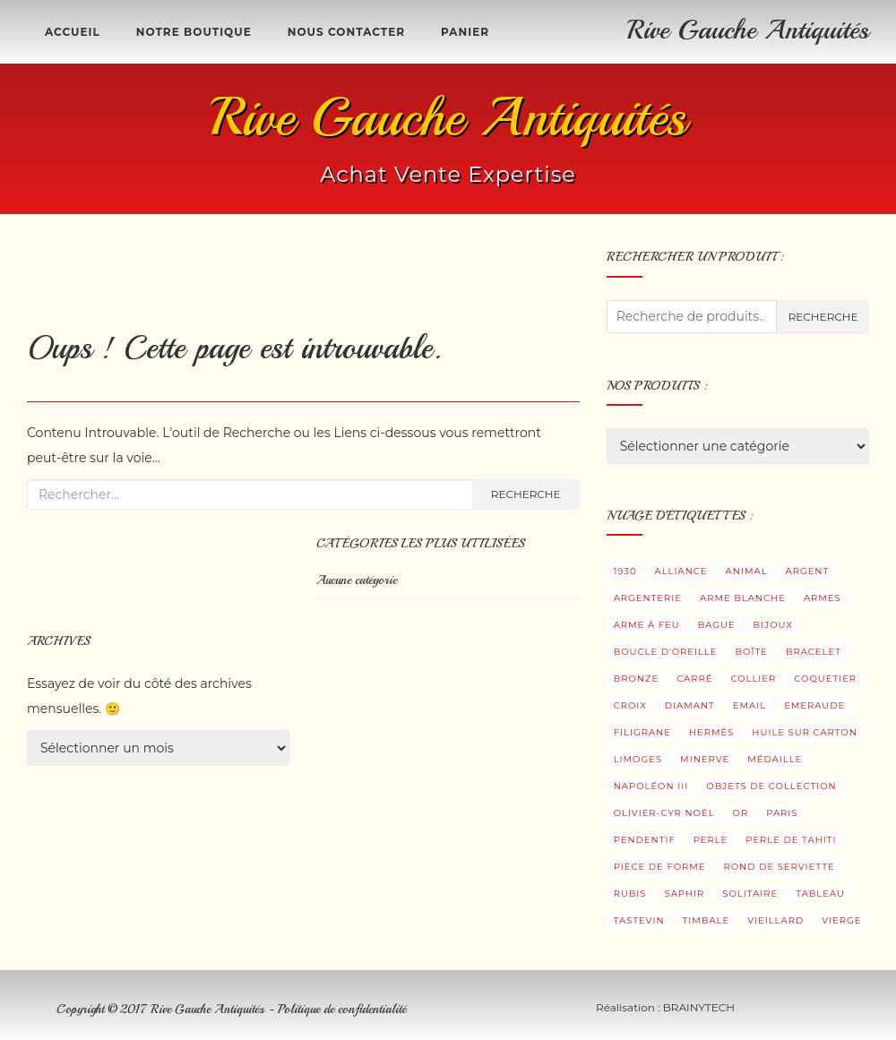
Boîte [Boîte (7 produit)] (752, 652)
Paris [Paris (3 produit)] (781, 813)
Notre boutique (194, 32)
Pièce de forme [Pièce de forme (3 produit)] (660, 866)
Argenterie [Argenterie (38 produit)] (648, 598)
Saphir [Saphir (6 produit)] (685, 893)
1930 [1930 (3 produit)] (625, 571)
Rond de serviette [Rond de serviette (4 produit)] (779, 866)
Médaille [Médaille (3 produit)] (774, 759)
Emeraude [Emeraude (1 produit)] (814, 705)
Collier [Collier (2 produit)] (753, 678)
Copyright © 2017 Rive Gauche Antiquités (162, 1009)
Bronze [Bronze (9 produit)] (636, 678)
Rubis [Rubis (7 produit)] (630, 893)
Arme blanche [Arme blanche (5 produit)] (743, 598)
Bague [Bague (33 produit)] (717, 625)
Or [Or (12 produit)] (741, 813)
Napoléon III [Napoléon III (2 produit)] (651, 786)
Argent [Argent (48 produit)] (808, 571)
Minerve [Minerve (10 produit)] (704, 759)
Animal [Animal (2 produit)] (747, 571)
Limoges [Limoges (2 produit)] (638, 759)
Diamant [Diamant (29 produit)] (690, 705)
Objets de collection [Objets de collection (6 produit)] (771, 786)
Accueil (72, 32)
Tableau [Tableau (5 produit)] (820, 893)
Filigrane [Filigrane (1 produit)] (642, 732)
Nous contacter (346, 32)
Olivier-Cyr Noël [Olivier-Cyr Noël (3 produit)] (664, 813)
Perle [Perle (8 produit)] (711, 840)
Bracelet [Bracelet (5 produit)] (813, 652)
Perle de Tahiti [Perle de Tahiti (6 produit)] (790, 840)
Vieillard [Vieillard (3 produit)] (775, 920)
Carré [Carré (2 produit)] (694, 678)
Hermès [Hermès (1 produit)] (711, 732)
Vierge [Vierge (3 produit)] (841, 920)
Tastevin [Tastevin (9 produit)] (639, 920)
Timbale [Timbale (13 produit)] (706, 920)
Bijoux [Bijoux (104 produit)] (773, 625)
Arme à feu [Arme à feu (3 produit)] (647, 625)
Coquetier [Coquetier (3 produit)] (825, 678)
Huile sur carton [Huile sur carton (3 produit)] (804, 732)
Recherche (526, 494)
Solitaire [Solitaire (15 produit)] (750, 893)
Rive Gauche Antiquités (748, 29)
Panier (465, 32)
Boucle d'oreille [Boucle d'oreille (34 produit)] (666, 652)
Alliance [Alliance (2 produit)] (681, 571)
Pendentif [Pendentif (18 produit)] (645, 840)
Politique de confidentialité (342, 1009)
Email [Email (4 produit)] (749, 705)
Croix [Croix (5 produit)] (630, 705)
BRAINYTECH (699, 1007)
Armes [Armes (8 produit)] (822, 598)
